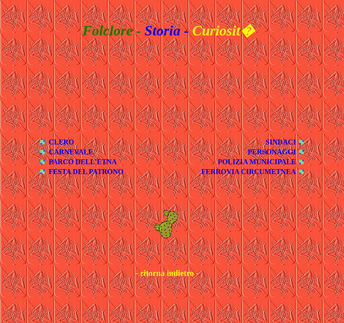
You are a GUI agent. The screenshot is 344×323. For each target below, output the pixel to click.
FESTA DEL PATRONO (86, 171)
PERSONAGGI (272, 152)
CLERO (61, 142)
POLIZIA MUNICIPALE (257, 162)
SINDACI (281, 142)
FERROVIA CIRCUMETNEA (249, 171)
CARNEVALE (71, 152)
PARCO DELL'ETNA (83, 162)
